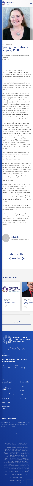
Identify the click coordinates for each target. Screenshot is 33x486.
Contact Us (23, 399)
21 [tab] (5, 314)
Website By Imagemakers (16, 482)
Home (3, 44)
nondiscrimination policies (23, 462)
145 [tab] (28, 314)
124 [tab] (24, 314)
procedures (9, 464)
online (25, 474)
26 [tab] (6, 314)
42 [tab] (9, 314)
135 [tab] (26, 314)
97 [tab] (19, 314)
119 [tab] (23, 314)
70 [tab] (14, 314)
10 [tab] (3, 314)
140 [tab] (27, 314)
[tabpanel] (11, 296)
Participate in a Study (5, 407)
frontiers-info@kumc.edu (23, 368)
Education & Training (7, 394)
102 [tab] (20, 314)
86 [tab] (17, 314)
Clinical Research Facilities (6, 388)
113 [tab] (22, 314)
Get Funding (5, 398)
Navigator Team (6, 402)
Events (22, 386)
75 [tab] (15, 314)
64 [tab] (13, 314)
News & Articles (8, 44)
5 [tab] (2, 314)
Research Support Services (6, 382)
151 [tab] (29, 314)
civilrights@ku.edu (12, 468)
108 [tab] (21, 314)
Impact (22, 390)
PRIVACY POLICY (13, 480)
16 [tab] (4, 314)
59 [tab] (12, 314)
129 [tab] (25, 314)
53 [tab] (11, 314)
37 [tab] (8, 314)
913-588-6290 (5, 368)
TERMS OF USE (20, 480)
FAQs (21, 394)
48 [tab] (10, 314)
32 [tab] (7, 314)
